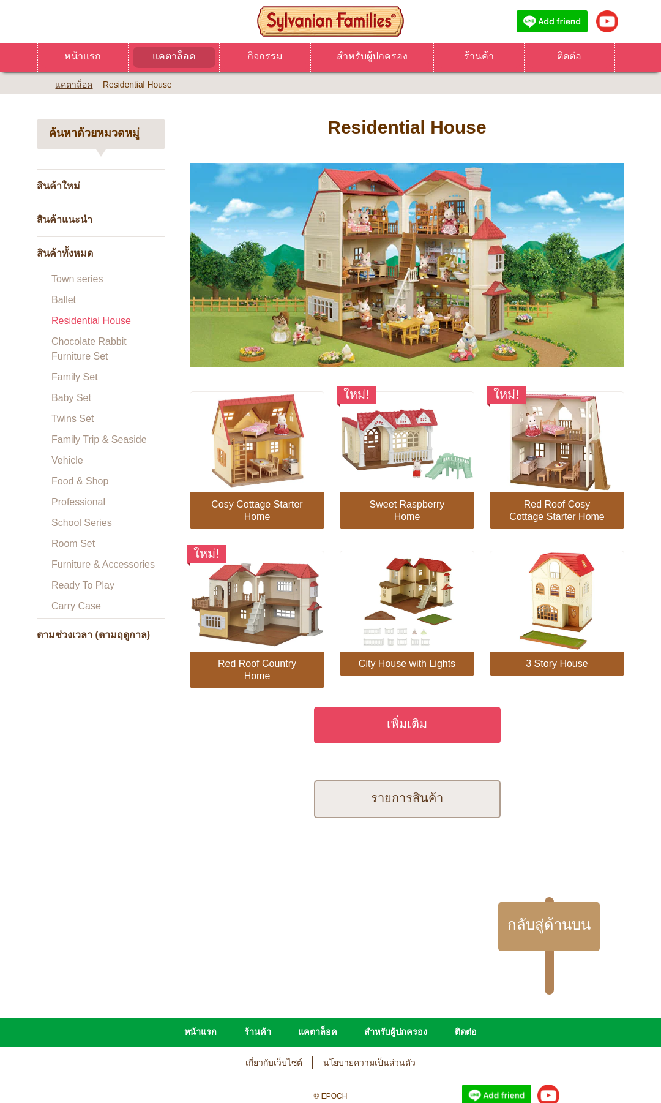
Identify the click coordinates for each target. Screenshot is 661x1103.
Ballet (63, 300)
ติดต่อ (569, 56)
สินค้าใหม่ (58, 186)
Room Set (73, 543)
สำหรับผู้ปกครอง (372, 56)
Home (41, 83)
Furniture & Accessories (103, 564)
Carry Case (76, 606)
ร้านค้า (479, 56)
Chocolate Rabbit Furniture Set (89, 348)
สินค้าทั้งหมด (65, 253)
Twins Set (72, 418)
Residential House (91, 320)
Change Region (331, 1074)
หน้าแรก (82, 56)
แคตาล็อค (174, 56)
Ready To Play (82, 585)
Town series (77, 279)
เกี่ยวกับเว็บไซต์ (273, 1007)
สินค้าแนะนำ (64, 219)
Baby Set (71, 398)
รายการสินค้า (407, 742)
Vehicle (67, 460)
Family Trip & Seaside (99, 439)
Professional (78, 502)
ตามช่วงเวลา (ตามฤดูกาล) (93, 635)
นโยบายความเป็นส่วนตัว (369, 1007)
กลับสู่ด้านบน (549, 869)
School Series (81, 523)
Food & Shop (79, 481)
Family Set (74, 377)
